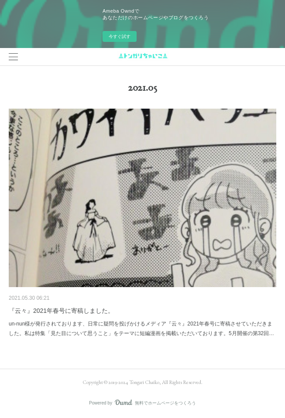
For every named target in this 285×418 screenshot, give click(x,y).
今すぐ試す (119, 36)
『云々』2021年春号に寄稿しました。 (61, 310)
